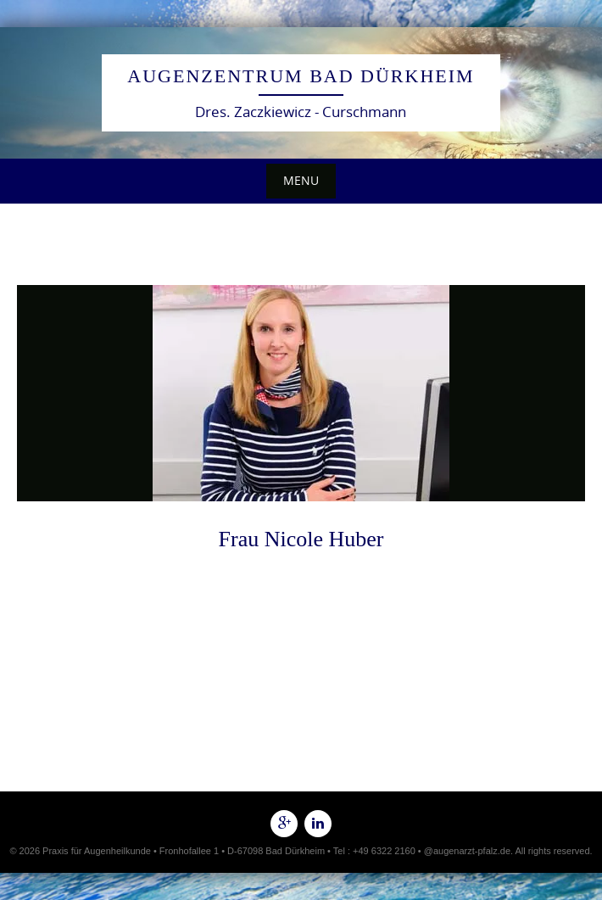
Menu (301, 180)
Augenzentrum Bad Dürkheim (300, 76)
